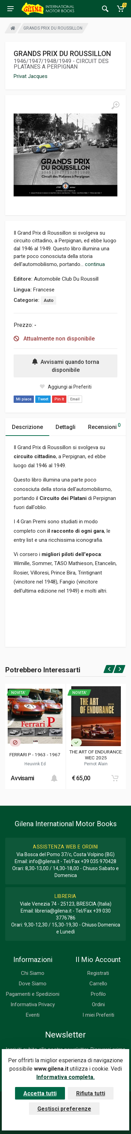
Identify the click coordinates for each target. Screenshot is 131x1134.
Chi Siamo (32, 973)
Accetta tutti (40, 1093)
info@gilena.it (44, 861)
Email (75, 399)
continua (95, 264)
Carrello (98, 983)
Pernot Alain (96, 763)
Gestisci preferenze (64, 1108)
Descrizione (27, 427)
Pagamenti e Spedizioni (32, 994)
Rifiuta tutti (90, 1093)
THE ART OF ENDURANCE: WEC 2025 (96, 754)
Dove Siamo (32, 983)
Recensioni (104, 426)
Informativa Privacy (32, 1004)
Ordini (98, 1004)
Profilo (98, 994)
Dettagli (65, 427)
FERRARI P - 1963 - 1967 (34, 754)
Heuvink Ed (35, 763)
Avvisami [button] (22, 778)
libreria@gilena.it (53, 911)
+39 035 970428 (98, 861)
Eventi (32, 1015)
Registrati (98, 973)
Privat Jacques (31, 76)
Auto (48, 300)
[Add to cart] (54, 778)
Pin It (59, 399)
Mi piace (23, 399)
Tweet (43, 399)
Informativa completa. (65, 1077)
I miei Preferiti (98, 1015)
